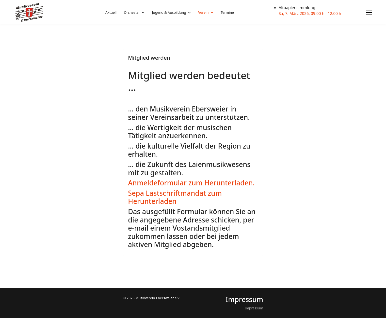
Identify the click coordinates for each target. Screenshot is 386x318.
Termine (227, 12)
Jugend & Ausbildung (169, 12)
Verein (203, 12)
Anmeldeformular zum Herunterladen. (191, 182)
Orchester (132, 12)
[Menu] (369, 12)
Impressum (254, 308)
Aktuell (110, 12)
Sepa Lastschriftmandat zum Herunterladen (175, 197)
